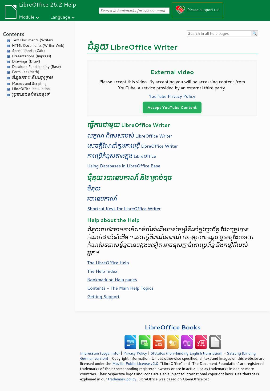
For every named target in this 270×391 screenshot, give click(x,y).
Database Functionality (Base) (36, 66)
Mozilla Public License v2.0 (135, 363)
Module (26, 17)
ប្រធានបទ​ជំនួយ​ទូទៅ (31, 94)
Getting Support (103, 296)
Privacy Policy (135, 353)
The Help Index (102, 271)
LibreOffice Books (173, 327)
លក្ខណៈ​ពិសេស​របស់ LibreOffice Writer (129, 136)
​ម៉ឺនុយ (94, 189)
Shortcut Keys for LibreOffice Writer (124, 208)
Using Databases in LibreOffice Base (123, 166)
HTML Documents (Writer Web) (38, 45)
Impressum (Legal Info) (100, 353)
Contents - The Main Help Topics (120, 288)
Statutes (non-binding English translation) (186, 353)
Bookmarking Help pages (112, 279)
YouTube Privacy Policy (172, 96)
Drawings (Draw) (26, 61)
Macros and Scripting (29, 83)
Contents (13, 34)
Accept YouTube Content (172, 107)
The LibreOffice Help (108, 263)
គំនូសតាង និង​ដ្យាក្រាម (32, 77)
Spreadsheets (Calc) (28, 50)
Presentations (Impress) (31, 56)
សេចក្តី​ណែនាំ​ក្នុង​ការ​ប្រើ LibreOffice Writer (132, 146)
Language (60, 17)
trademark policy (122, 379)
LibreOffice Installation (31, 88)
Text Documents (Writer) (32, 40)
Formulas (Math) (25, 71)
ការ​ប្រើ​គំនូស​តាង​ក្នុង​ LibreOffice (121, 156)
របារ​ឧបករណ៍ (102, 199)
